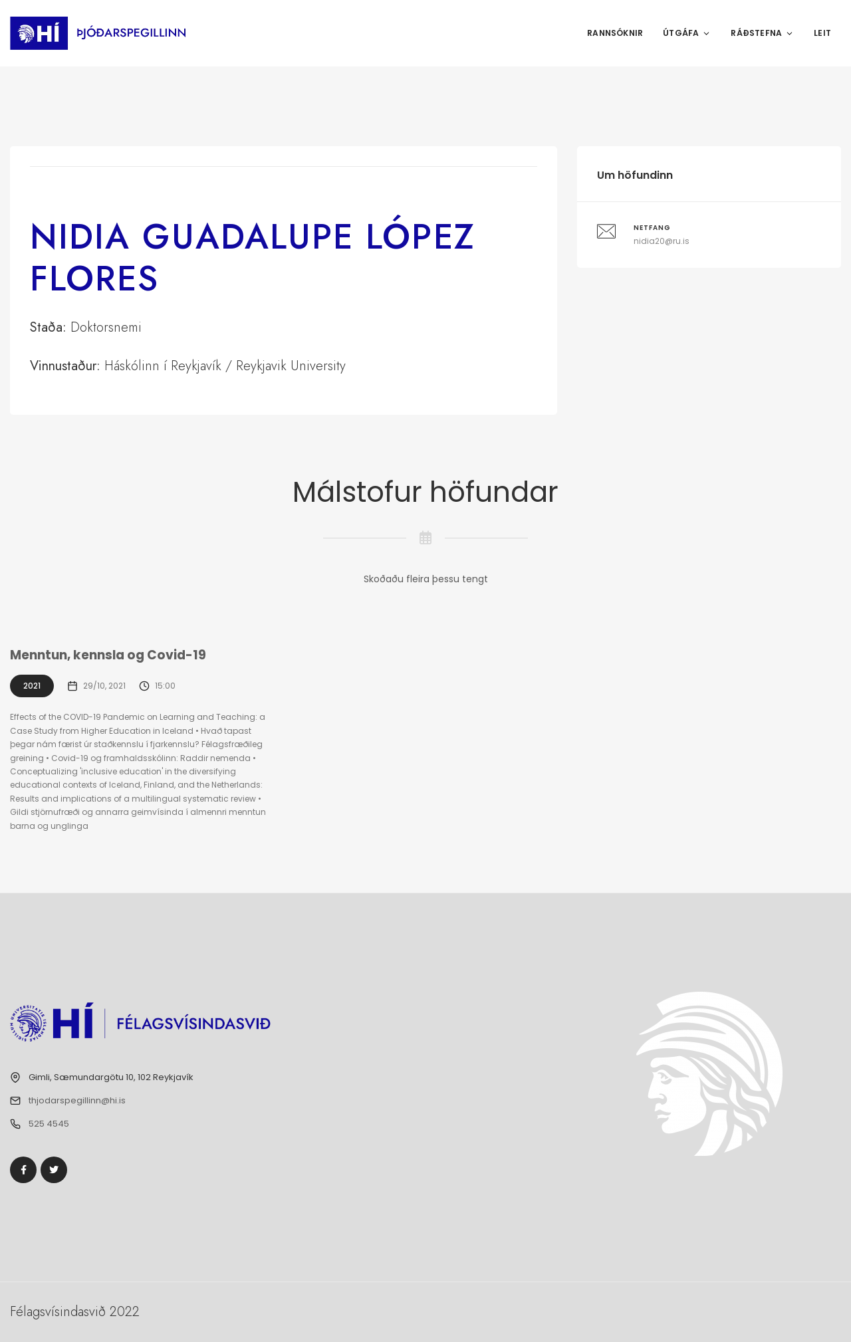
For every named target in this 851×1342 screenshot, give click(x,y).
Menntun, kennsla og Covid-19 (109, 655)
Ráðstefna (762, 33)
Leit (822, 33)
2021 (32, 685)
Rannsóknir (615, 33)
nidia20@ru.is (661, 241)
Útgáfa (687, 33)
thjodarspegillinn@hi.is (77, 1100)
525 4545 (49, 1123)
